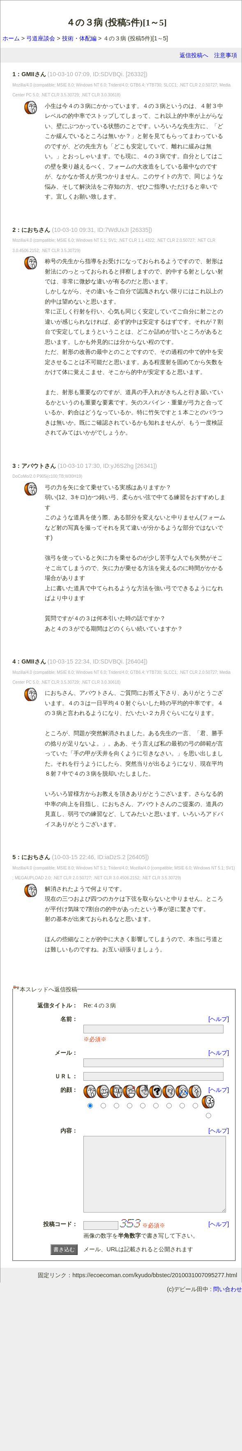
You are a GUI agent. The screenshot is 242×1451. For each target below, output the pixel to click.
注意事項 (225, 55)
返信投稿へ (194, 55)
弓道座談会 (40, 38)
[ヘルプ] (221, 1019)
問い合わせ (227, 1304)
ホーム (11, 38)
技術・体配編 (79, 38)
